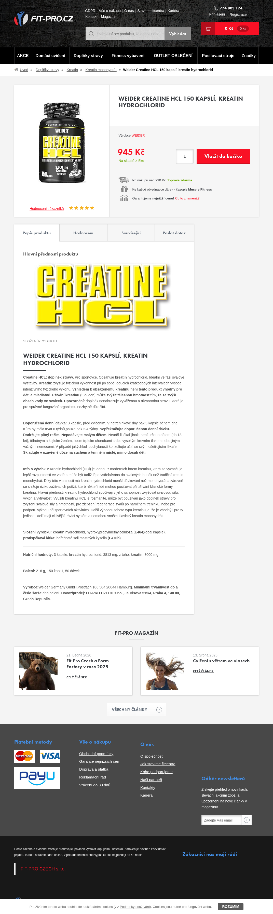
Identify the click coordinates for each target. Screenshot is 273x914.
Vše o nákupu (110, 11)
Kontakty (147, 787)
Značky (249, 55)
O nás (129, 11)
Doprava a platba (93, 769)
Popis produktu (37, 233)
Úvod (24, 70)
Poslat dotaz (174, 233)
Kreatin (72, 70)
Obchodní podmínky (96, 753)
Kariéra (173, 11)
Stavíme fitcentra (150, 11)
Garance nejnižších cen (99, 761)
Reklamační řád (92, 777)
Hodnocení (83, 233)
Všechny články (132, 709)
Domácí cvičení (50, 55)
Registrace (238, 15)
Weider (138, 135)
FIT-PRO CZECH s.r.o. (43, 868)
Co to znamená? (187, 198)
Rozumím (230, 907)
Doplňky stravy (88, 55)
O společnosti (151, 756)
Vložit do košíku (223, 156)
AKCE (23, 55)
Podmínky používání (135, 907)
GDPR (90, 11)
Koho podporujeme (156, 772)
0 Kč (237, 28)
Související (131, 233)
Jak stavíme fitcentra (157, 764)
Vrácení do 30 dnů (94, 785)
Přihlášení (217, 14)
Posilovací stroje (218, 55)
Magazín (108, 17)
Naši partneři (151, 779)
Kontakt (91, 17)
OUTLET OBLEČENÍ (173, 55)
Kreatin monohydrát (101, 70)
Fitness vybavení (128, 55)
